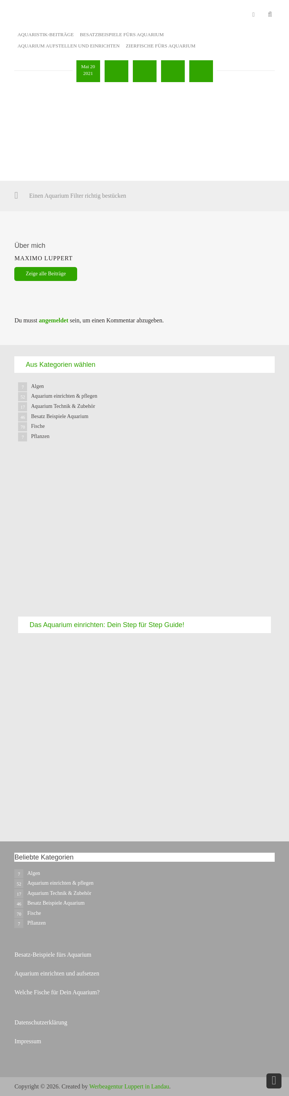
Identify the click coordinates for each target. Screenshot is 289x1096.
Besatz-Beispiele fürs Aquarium (52, 954)
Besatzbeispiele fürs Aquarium (122, 34)
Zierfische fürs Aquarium (160, 46)
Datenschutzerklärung (40, 1022)
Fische (38, 426)
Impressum (27, 1041)
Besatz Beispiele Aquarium (59, 416)
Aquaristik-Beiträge (46, 34)
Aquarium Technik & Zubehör (63, 406)
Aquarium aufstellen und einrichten (69, 46)
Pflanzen (40, 436)
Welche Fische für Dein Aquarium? (56, 992)
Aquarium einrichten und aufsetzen (56, 973)
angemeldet (53, 320)
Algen (37, 386)
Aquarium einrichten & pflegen (64, 396)
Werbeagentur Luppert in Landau (129, 1086)
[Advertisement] (144, 535)
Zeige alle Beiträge (46, 273)
